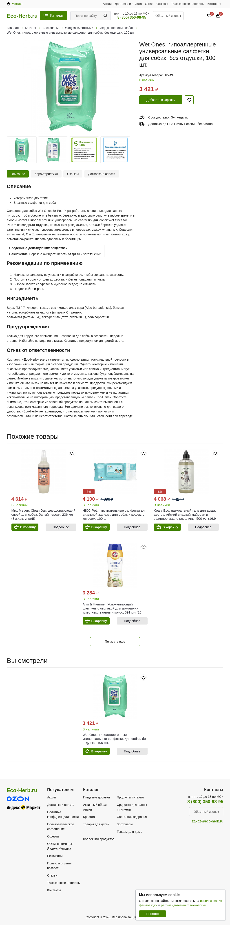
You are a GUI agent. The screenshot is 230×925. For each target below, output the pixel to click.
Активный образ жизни (94, 807)
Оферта (53, 836)
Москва (17, 4)
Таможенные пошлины (187, 4)
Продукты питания (130, 797)
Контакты (214, 4)
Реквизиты (55, 856)
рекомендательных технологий (183, 905)
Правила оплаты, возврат (59, 865)
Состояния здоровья (132, 817)
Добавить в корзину (160, 100)
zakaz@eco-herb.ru (207, 821)
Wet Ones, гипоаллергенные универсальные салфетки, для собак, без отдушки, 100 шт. (115, 739)
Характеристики (46, 174)
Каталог (56, 16)
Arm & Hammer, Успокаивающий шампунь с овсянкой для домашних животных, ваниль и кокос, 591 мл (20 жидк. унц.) (112, 610)
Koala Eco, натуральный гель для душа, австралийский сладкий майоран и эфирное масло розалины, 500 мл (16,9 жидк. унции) (185, 516)
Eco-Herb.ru (22, 16)
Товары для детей (96, 824)
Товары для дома (129, 831)
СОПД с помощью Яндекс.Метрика (60, 846)
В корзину (28, 527)
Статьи (52, 875)
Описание (18, 174)
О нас (149, 4)
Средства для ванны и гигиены (132, 807)
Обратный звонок (168, 16)
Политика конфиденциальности (63, 814)
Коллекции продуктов (98, 839)
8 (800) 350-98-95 (131, 17)
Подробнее (61, 527)
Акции (107, 4)
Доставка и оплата (128, 4)
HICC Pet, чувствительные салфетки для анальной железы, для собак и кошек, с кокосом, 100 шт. (115, 514)
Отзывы (162, 4)
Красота (89, 817)
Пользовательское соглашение (60, 826)
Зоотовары (125, 824)
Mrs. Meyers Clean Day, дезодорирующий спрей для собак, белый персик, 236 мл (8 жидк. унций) (43, 514)
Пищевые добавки (96, 797)
